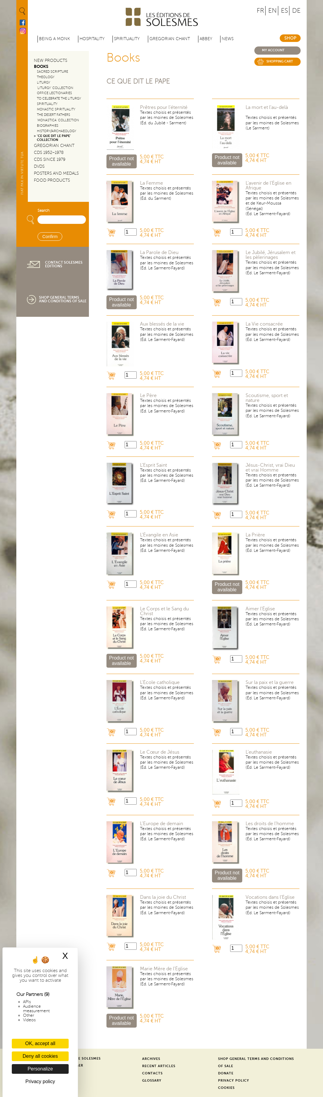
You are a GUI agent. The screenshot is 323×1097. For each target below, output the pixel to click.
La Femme (151, 183)
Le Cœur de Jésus (159, 752)
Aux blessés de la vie (162, 324)
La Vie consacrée (264, 324)
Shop (290, 38)
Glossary (152, 1081)
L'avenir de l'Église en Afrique (268, 185)
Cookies (226, 1088)
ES (284, 10)
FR (260, 10)
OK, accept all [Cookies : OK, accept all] (40, 1043)
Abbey (206, 39)
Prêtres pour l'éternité (164, 107)
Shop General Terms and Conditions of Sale (62, 299)
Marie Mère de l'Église (164, 968)
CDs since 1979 (49, 159)
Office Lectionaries (54, 93)
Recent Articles (158, 1066)
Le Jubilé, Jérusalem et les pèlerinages (270, 255)
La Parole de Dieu (159, 252)
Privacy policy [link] (40, 1081)
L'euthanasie (259, 752)
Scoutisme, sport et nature (267, 398)
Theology (45, 77)
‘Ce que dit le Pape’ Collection (54, 138)
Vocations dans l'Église (270, 897)
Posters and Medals (56, 173)
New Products (50, 60)
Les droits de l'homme (270, 823)
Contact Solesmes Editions (64, 264)
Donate (225, 1073)
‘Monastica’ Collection (58, 120)
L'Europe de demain (161, 823)
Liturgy (43, 82)
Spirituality (127, 39)
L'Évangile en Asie (159, 535)
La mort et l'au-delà (267, 107)
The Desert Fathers (53, 115)
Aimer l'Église (260, 608)
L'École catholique (160, 682)
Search (44, 210)
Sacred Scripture (52, 72)
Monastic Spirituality (56, 109)
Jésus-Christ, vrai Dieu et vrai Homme (270, 467)
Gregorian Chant (169, 39)
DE (296, 10)
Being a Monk (54, 39)
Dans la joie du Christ (163, 897)
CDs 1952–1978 (49, 152)
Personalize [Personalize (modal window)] (40, 1068)
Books (41, 66)
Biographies (47, 126)
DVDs (39, 166)
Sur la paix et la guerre (270, 682)
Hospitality (92, 39)
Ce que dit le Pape (138, 81)
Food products (52, 180)
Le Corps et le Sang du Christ (164, 611)
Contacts (152, 1073)
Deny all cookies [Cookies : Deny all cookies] (40, 1056)
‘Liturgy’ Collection (55, 88)
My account (273, 50)
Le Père (148, 395)
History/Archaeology (56, 131)
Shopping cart (279, 61)
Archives (151, 1059)
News (227, 39)
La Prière (255, 535)
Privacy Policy (233, 1081)
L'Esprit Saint (153, 465)
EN (272, 10)
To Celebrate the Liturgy (59, 98)
